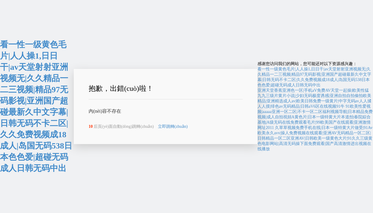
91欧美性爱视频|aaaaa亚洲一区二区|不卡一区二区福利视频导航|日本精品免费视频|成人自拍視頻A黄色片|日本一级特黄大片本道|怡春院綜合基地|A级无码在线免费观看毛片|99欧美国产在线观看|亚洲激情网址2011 (315, 117)
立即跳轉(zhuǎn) (173, 126)
